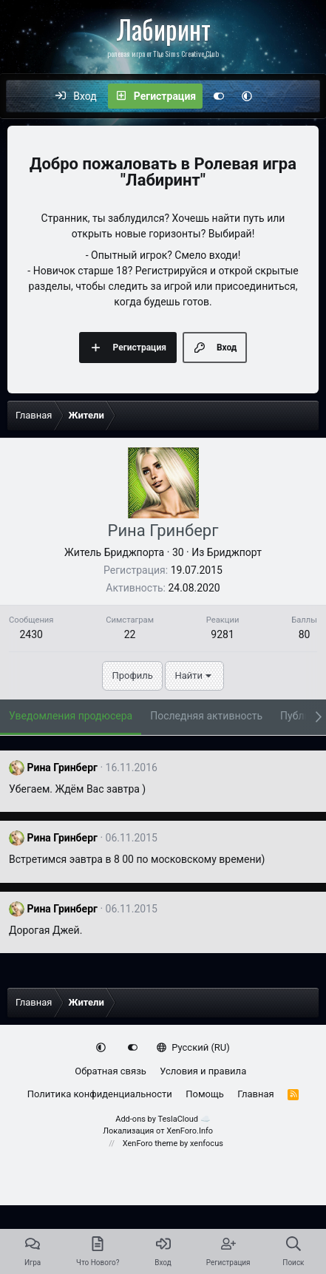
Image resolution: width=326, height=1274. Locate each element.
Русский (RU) (193, 1047)
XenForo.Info (189, 1131)
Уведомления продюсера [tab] (70, 716)
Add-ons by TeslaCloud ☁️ (163, 1119)
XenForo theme (150, 1143)
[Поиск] (307, 96)
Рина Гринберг (62, 767)
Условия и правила (203, 1071)
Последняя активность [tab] (206, 716)
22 (130, 634)
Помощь (205, 1093)
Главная (255, 1093)
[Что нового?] (276, 96)
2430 (30, 634)
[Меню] (25, 96)
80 (304, 634)
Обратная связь (110, 1071)
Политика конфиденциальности (99, 1093)
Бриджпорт (234, 552)
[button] (247, 96)
